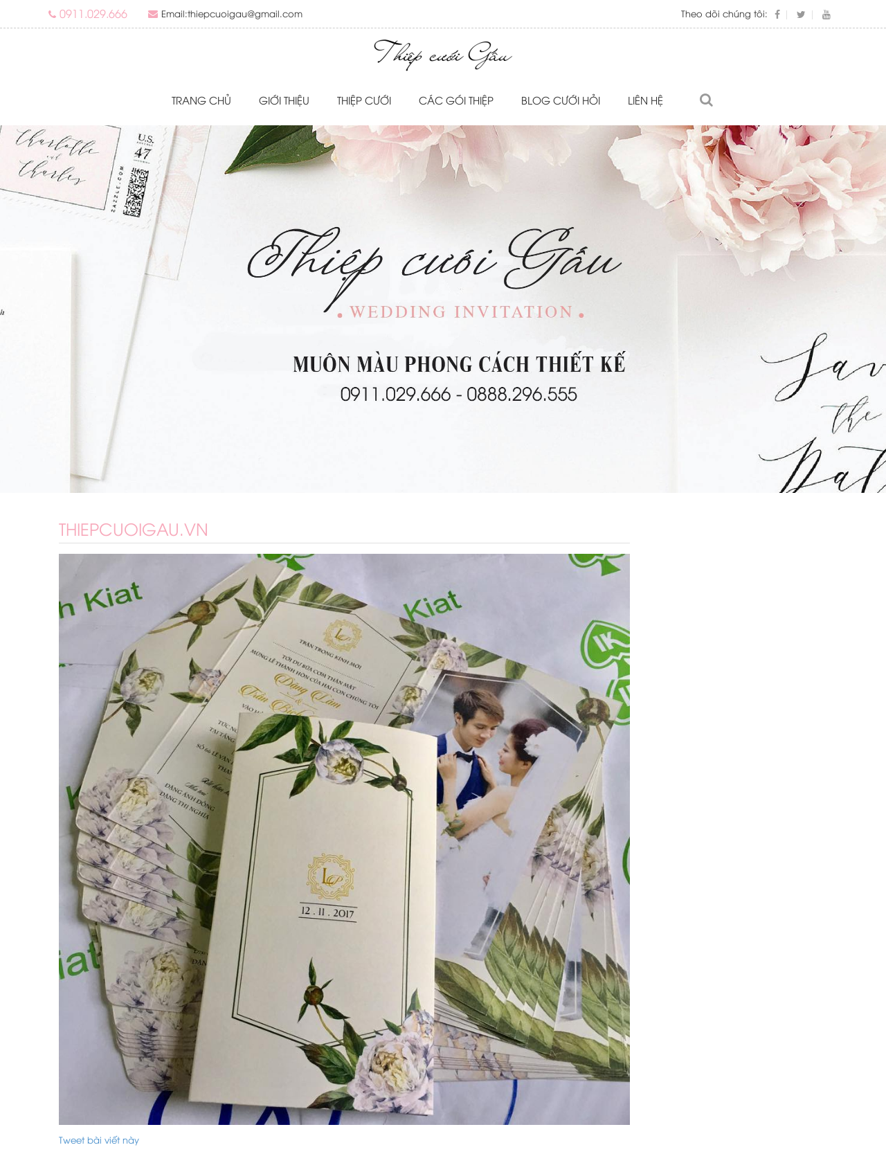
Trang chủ (201, 100)
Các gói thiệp (456, 100)
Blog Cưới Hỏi (560, 100)
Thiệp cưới (364, 100)
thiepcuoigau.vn (133, 528)
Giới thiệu (284, 100)
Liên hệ (645, 100)
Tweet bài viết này (99, 1139)
